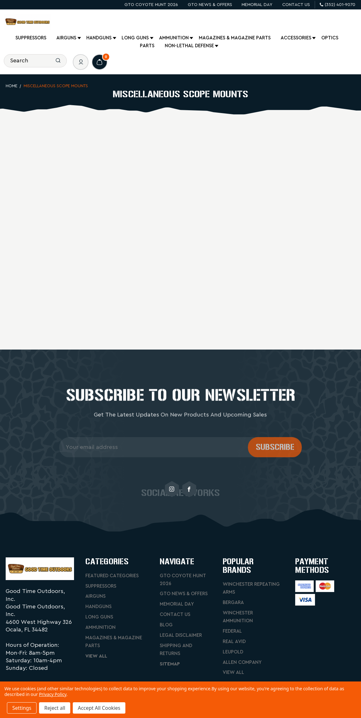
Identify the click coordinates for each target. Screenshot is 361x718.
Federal (232, 631)
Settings (21, 707)
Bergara (233, 602)
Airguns (66, 38)
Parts (147, 45)
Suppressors (30, 38)
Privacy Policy (52, 694)
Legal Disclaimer (181, 635)
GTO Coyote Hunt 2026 (151, 5)
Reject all (54, 707)
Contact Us (296, 5)
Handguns (99, 38)
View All (96, 656)
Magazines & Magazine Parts (235, 38)
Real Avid (234, 641)
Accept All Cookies (99, 707)
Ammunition (174, 38)
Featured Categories (112, 575)
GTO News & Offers (210, 5)
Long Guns (136, 38)
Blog (166, 625)
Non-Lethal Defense (190, 46)
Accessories (296, 38)
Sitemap (170, 664)
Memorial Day (257, 5)
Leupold (233, 652)
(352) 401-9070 (337, 5)
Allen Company (242, 662)
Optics (329, 38)
